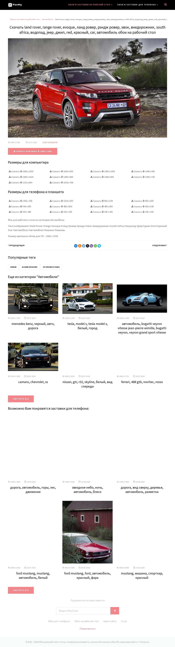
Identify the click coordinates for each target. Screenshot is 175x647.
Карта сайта (110, 621)
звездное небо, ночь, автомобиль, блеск (87, 489)
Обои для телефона (58, 621)
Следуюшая (159, 245)
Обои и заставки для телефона (136, 4)
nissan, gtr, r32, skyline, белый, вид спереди (87, 384)
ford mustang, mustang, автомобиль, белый (33, 575)
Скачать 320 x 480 (20, 211)
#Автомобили (50, 142)
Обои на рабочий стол (86, 621)
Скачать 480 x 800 (101, 206)
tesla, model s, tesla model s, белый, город (87, 325)
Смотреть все (21, 399)
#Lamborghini (29, 267)
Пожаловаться (88, 628)
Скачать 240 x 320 (142, 211)
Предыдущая (16, 245)
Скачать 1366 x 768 (20, 200)
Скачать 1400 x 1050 (102, 171)
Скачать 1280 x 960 (61, 177)
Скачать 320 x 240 (61, 211)
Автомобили (47, 19)
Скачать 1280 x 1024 (21, 177)
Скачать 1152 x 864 (20, 182)
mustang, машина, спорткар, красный (142, 575)
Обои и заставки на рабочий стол (89, 4)
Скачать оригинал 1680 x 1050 (33, 151)
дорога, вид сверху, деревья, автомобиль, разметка (142, 489)
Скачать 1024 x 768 (61, 182)
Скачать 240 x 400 (101, 211)
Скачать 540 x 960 (20, 206)
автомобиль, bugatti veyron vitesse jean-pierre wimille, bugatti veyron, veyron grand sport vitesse (142, 327)
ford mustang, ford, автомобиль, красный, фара (87, 575)
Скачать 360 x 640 (142, 206)
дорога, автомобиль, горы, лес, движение (33, 489)
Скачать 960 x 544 (101, 200)
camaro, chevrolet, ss (33, 382)
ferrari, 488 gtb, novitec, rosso (142, 382)
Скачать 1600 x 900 (61, 171)
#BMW (13, 267)
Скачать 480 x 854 (61, 206)
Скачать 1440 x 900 (143, 171)
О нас (125, 621)
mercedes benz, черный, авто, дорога (33, 325)
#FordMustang (50, 267)
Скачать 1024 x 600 (61, 200)
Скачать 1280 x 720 (143, 177)
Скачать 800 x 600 (142, 200)
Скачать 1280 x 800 (102, 177)
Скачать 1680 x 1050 (21, 171)
